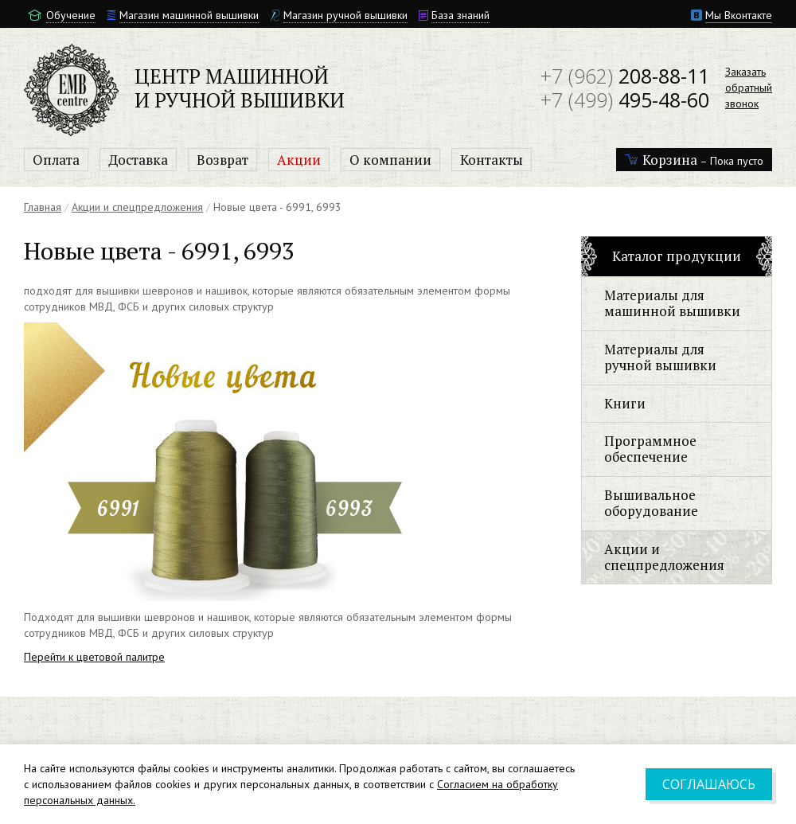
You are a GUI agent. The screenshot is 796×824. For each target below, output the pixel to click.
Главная (42, 207)
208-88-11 (624, 75)
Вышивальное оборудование (651, 503)
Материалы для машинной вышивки (672, 303)
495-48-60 (624, 99)
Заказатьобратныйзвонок (748, 87)
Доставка (138, 159)
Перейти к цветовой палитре (94, 657)
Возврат (222, 159)
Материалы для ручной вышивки (660, 357)
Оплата (56, 159)
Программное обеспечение (650, 449)
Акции (299, 159)
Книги (625, 403)
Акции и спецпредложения (137, 207)
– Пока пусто (694, 159)
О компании (390, 159)
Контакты (491, 159)
